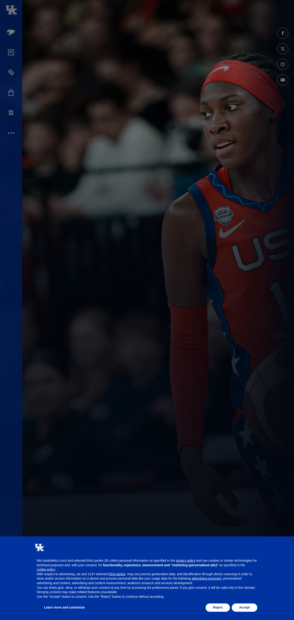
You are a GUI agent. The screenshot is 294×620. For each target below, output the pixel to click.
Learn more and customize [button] (64, 607)
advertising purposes (206, 578)
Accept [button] (244, 607)
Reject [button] (218, 607)
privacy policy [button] (185, 560)
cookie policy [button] (46, 569)
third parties (117, 574)
